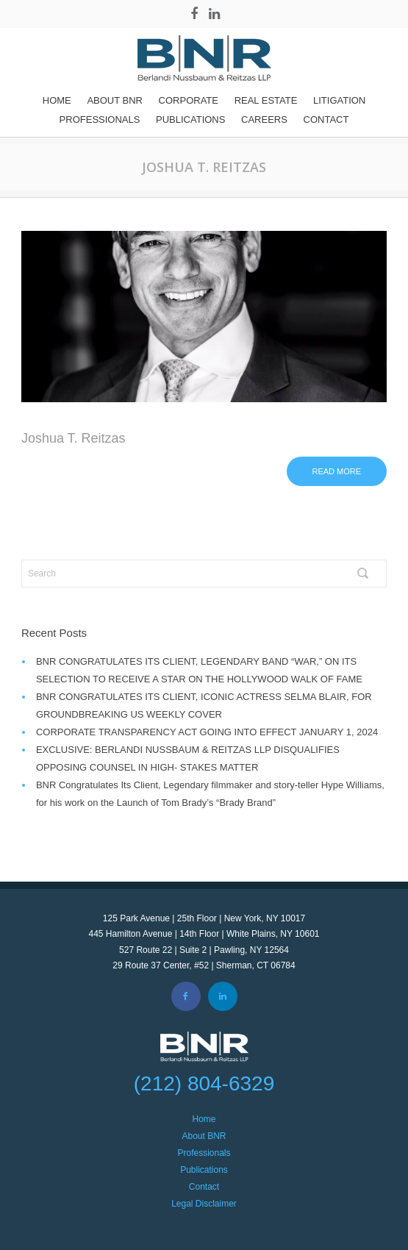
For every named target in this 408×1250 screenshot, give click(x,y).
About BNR (115, 100)
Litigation (339, 100)
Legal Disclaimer (204, 1204)
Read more (337, 471)
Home (57, 100)
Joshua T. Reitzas (73, 438)
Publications (190, 119)
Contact (326, 119)
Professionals (100, 119)
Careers (264, 119)
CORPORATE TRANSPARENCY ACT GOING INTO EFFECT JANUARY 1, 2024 (207, 732)
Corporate (188, 100)
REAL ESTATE (266, 100)
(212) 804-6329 (204, 1083)
